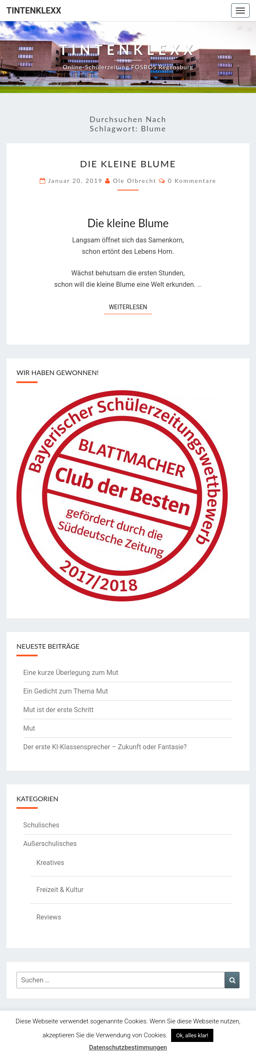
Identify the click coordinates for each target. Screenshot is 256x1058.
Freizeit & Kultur (60, 890)
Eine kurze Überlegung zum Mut (70, 673)
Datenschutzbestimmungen (128, 1047)
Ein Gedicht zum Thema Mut (65, 691)
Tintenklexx (33, 10)
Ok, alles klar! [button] (192, 1035)
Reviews (48, 917)
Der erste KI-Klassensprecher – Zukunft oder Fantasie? (105, 747)
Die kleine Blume (128, 163)
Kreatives (50, 863)
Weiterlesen (131, 306)
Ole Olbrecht (134, 180)
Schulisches (41, 825)
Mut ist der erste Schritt (58, 710)
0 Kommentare (192, 180)
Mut (29, 728)
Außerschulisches (50, 844)
